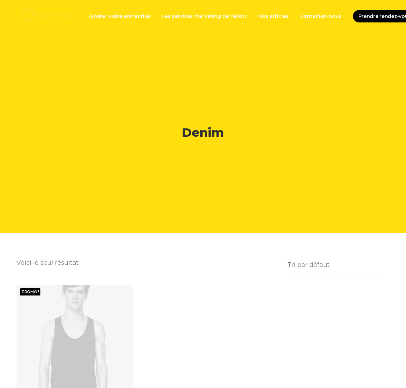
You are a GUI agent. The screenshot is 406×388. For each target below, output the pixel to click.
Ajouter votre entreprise (119, 16)
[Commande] (338, 262)
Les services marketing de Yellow (204, 16)
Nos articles (273, 16)
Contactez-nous (320, 16)
